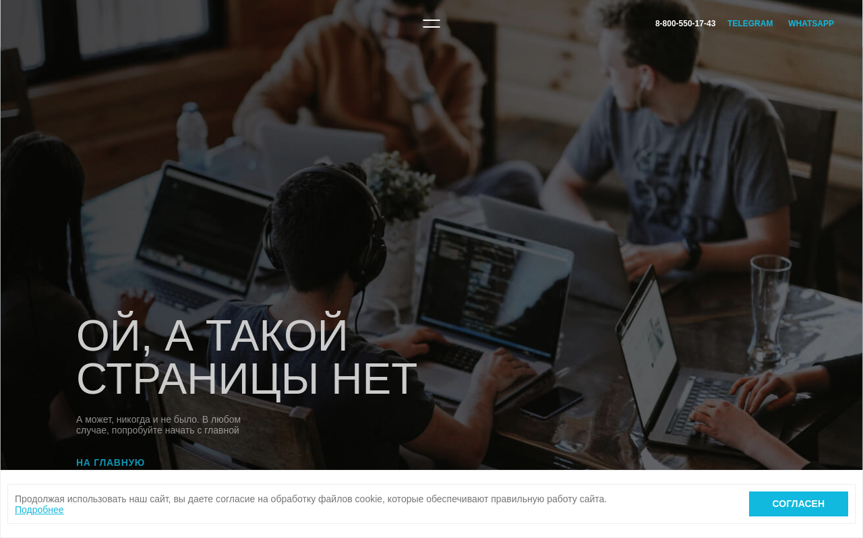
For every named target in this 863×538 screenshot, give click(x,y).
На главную (110, 462)
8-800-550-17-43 (685, 23)
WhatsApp (811, 23)
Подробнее (39, 509)
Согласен (799, 503)
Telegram (750, 23)
